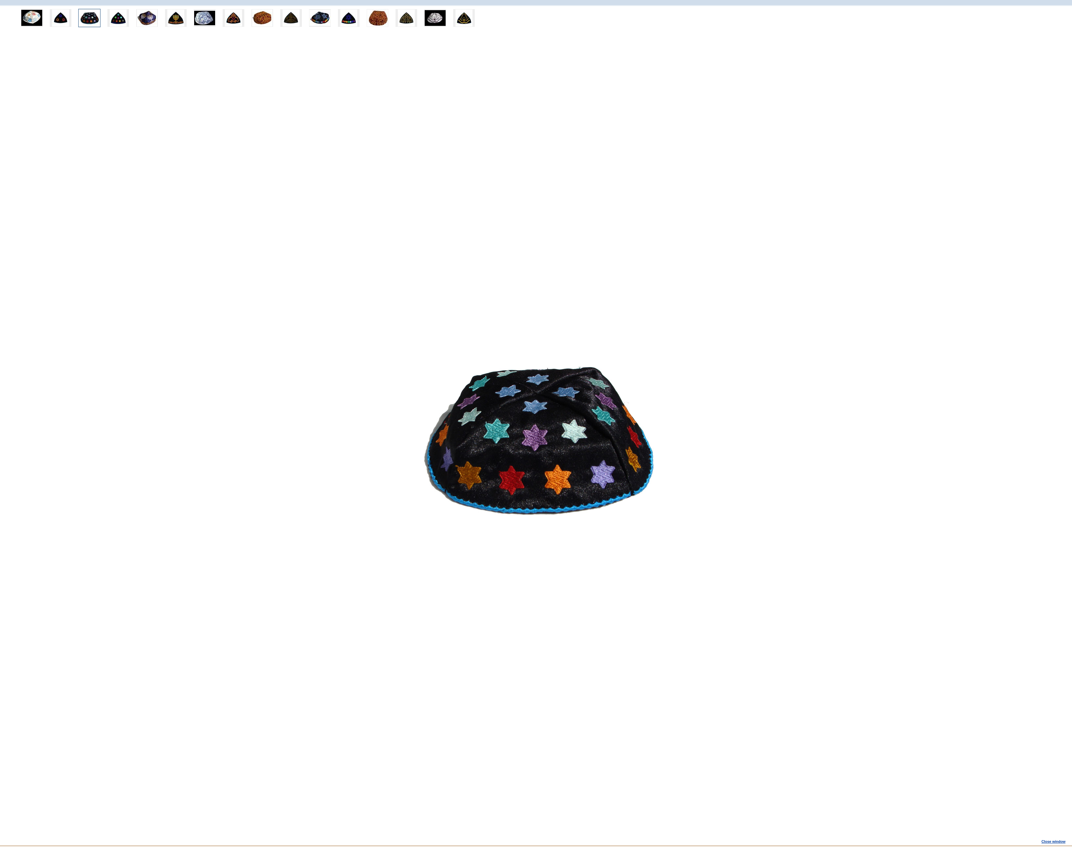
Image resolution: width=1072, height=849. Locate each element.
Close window (1053, 841)
